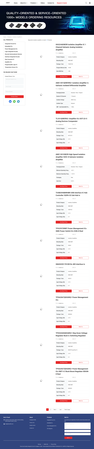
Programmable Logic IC (11, 64)
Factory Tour (32, 422)
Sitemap (39, 444)
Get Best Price (63, 76)
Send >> (68, 437)
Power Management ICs (11, 49)
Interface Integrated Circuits (12, 56)
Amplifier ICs (8, 62)
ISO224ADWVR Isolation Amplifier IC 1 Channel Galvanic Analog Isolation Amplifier (71, 47)
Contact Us (32, 428)
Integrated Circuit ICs (10, 43)
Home (4, 37)
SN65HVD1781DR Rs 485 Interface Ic (70, 264)
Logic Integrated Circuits (11, 51)
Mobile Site (46, 444)
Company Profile (33, 419)
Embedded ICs (8, 46)
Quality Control (32, 425)
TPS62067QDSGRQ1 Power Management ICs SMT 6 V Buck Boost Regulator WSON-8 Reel (72, 371)
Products (10, 37)
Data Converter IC (9, 59)
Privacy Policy (53, 444)
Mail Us (81, 76)
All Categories (49, 428)
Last (60, 409)
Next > (55, 409)
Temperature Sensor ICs (11, 67)
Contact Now (14, 96)
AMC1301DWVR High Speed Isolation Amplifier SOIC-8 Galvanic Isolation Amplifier (70, 157)
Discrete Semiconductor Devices (13, 54)
